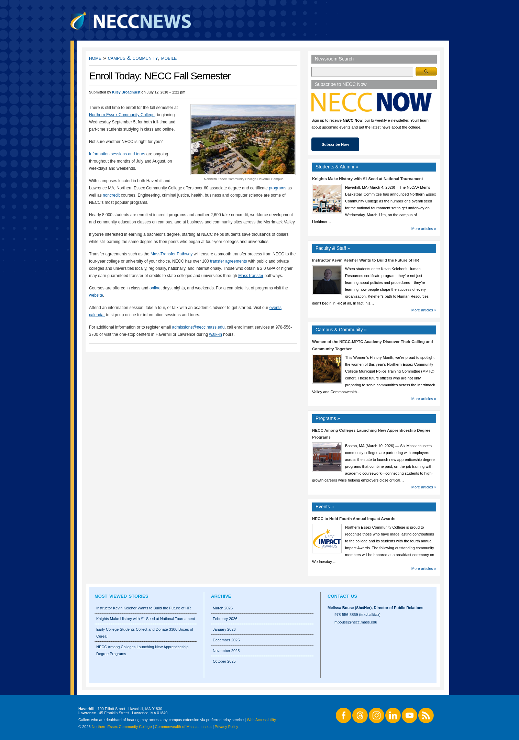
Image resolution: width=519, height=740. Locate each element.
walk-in (215, 334)
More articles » (423, 229)
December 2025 (226, 640)
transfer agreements (228, 261)
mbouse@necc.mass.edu (355, 622)
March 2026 (223, 608)
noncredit (111, 195)
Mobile (169, 58)
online (155, 288)
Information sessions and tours (117, 154)
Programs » (328, 418)
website (96, 295)
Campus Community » (341, 329)
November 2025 (226, 651)
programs (277, 188)
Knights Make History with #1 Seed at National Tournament (367, 179)
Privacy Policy (226, 727)
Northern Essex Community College (122, 114)
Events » (325, 506)
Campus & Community (133, 58)
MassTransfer (250, 275)
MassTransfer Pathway (171, 254)
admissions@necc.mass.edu (198, 327)
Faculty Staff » (333, 248)
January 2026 (224, 629)
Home (95, 58)
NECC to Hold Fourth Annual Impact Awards (353, 519)
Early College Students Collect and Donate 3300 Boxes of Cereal (144, 632)
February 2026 (225, 619)
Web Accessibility (261, 720)
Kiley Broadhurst (126, 92)
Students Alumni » (337, 166)
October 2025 (224, 661)
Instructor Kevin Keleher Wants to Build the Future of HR (365, 260)
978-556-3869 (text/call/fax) (357, 614)
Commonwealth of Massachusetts (183, 727)
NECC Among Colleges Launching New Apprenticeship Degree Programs (142, 650)
